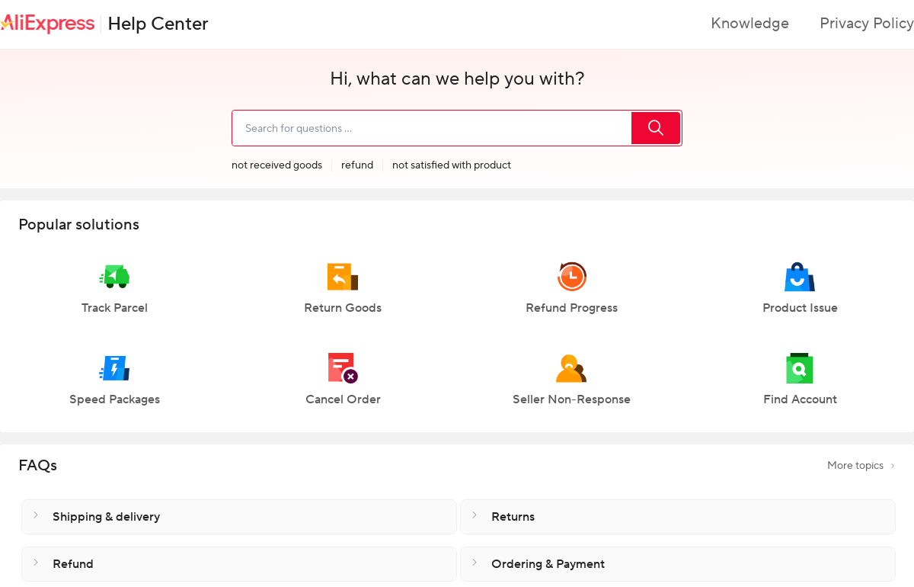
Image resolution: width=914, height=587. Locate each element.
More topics (861, 466)
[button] (114, 295)
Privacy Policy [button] (867, 24)
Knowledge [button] (750, 24)
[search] (431, 128)
